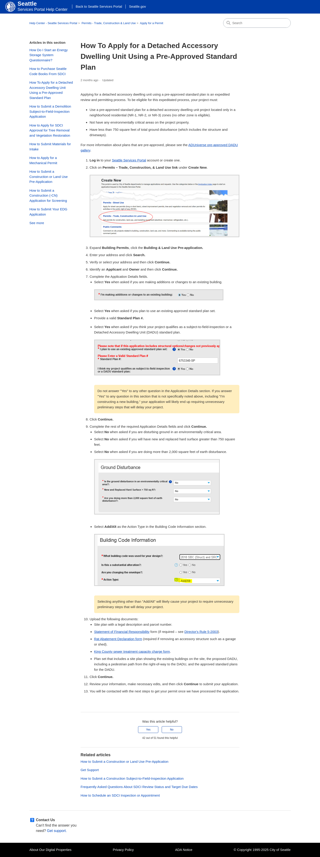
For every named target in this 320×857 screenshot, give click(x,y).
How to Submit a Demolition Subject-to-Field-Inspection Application (50, 111)
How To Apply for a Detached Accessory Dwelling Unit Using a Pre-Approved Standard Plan (51, 90)
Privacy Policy (123, 850)
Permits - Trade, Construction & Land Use (109, 23)
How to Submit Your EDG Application (48, 211)
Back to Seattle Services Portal (99, 6)
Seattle (27, 3)
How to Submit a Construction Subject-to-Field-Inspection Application (132, 778)
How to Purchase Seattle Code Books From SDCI (48, 71)
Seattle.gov (137, 6)
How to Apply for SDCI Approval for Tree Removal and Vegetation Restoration (50, 130)
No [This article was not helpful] (171, 729)
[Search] (256, 23)
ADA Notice (183, 850)
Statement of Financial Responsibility (122, 632)
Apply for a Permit (151, 23)
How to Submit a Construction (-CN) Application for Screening (48, 195)
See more (37, 223)
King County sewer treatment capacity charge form (132, 651)
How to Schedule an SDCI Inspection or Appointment (120, 795)
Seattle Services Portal (129, 160)
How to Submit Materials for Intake (50, 146)
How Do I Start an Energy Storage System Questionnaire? (49, 55)
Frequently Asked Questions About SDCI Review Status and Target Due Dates (139, 787)
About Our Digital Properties (51, 850)
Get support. (57, 831)
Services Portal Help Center (43, 9)
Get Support (90, 770)
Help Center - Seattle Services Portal (53, 23)
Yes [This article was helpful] (148, 729)
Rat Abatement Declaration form (118, 639)
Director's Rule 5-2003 (201, 632)
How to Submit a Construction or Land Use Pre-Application (49, 177)
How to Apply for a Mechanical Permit (43, 160)
